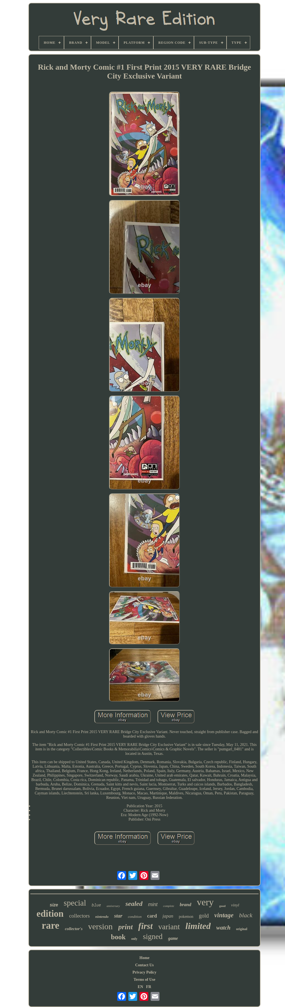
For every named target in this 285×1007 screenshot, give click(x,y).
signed (153, 936)
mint (153, 904)
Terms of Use (144, 979)
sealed (134, 903)
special (75, 902)
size (54, 905)
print (125, 927)
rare (50, 925)
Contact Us (144, 965)
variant (169, 926)
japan (168, 916)
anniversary (113, 906)
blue (96, 905)
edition (49, 914)
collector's (73, 928)
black (245, 915)
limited (198, 926)
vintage (224, 915)
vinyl (235, 905)
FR (148, 987)
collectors (79, 916)
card (152, 916)
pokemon (186, 916)
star (118, 916)
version (100, 926)
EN (140, 987)
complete (168, 906)
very (205, 902)
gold (204, 916)
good (222, 906)
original (241, 929)
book (118, 937)
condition (135, 916)
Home (144, 958)
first (145, 926)
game (173, 938)
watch (223, 927)
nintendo (102, 916)
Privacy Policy (144, 972)
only (134, 939)
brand (185, 904)
